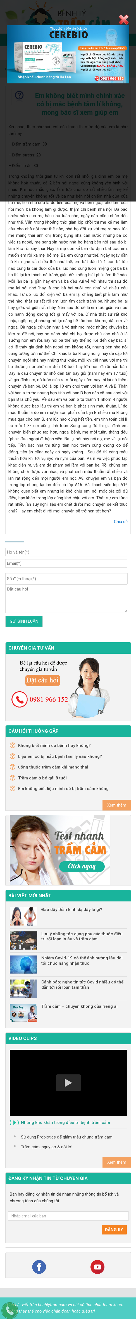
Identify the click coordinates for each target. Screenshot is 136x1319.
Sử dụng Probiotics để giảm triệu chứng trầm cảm (67, 1137)
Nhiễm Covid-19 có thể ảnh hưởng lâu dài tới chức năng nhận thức (82, 960)
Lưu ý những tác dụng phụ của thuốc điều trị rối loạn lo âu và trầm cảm (82, 936)
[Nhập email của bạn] (68, 1216)
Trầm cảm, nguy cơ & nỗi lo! (46, 1146)
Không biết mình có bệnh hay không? (54, 745)
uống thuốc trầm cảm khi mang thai (53, 767)
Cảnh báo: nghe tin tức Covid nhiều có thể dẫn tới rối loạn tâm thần (82, 985)
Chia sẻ (121, 521)
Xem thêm (116, 805)
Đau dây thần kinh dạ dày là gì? (71, 909)
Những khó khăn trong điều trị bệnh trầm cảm (65, 1122)
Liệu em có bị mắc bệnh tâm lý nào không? (60, 756)
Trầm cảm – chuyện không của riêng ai (79, 1006)
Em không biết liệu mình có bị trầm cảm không (63, 788)
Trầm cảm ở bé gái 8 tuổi (42, 778)
